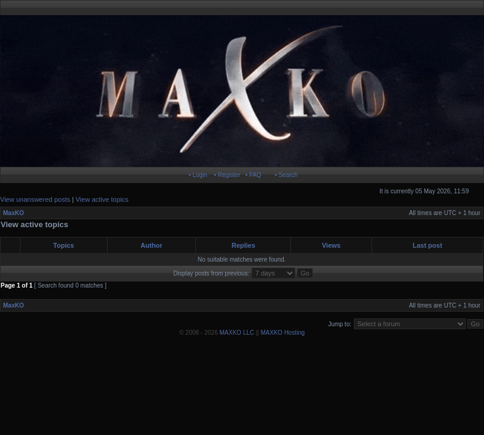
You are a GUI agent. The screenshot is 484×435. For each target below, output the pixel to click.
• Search (286, 175)
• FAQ (253, 175)
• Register (227, 175)
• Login (198, 175)
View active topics (102, 199)
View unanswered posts (35, 199)
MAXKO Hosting (283, 332)
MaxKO (13, 213)
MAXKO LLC (237, 332)
